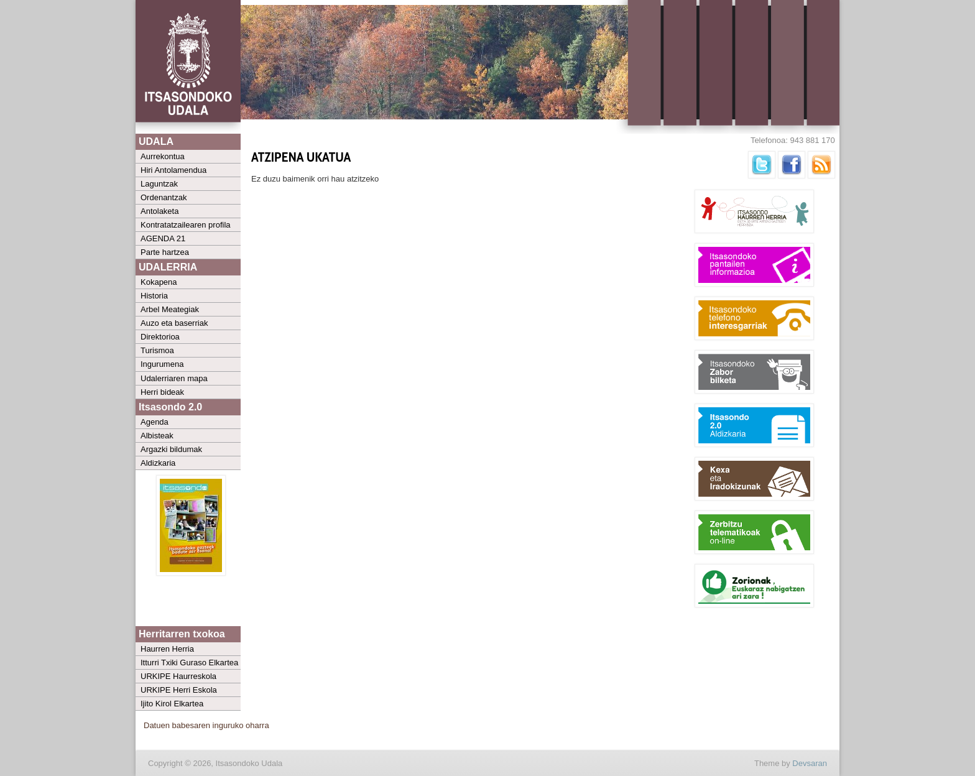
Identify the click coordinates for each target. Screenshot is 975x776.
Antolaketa (159, 211)
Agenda (155, 422)
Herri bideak (162, 392)
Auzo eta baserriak (174, 323)
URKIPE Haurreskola (178, 676)
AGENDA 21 (163, 238)
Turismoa (157, 350)
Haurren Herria (167, 649)
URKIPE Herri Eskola (179, 690)
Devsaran (809, 763)
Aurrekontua (163, 156)
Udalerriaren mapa (174, 378)
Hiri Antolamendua (173, 170)
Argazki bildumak (171, 449)
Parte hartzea (165, 252)
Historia (154, 295)
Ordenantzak (164, 197)
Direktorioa (160, 336)
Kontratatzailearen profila (186, 224)
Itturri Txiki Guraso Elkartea (189, 662)
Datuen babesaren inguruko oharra (206, 725)
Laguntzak (159, 183)
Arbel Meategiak (170, 309)
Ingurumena (162, 364)
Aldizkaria (158, 463)
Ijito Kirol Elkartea (172, 703)
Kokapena (159, 282)
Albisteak (157, 435)
